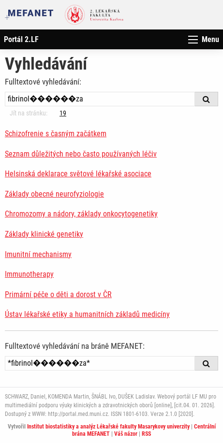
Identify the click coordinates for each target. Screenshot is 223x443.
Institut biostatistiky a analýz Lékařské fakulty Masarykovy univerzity (108, 426)
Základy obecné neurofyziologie (54, 194)
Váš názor (125, 433)
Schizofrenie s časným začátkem (55, 133)
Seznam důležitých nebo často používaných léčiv (81, 153)
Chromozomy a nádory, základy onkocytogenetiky (81, 213)
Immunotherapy (29, 274)
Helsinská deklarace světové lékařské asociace (78, 173)
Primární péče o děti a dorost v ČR (58, 294)
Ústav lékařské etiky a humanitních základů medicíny (87, 314)
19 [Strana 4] (62, 113)
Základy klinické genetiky (44, 234)
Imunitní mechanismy (38, 254)
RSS (146, 433)
